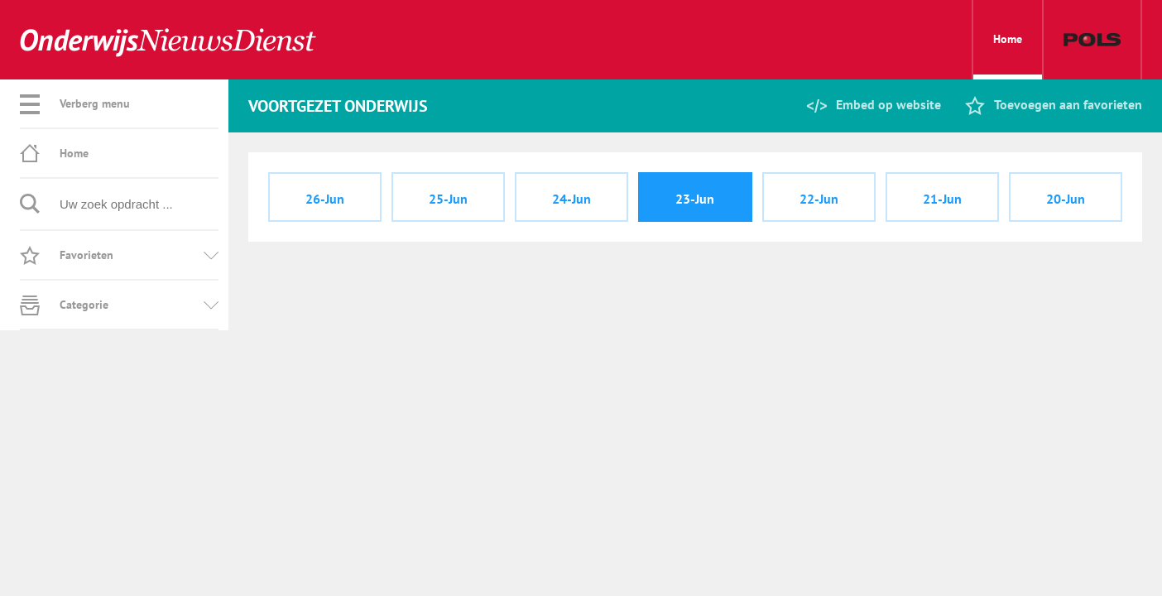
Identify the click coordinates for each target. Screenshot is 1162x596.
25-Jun (448, 198)
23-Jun (694, 198)
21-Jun (942, 198)
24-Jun (571, 198)
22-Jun (818, 198)
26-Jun (324, 198)
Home (1007, 55)
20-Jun (1065, 198)
